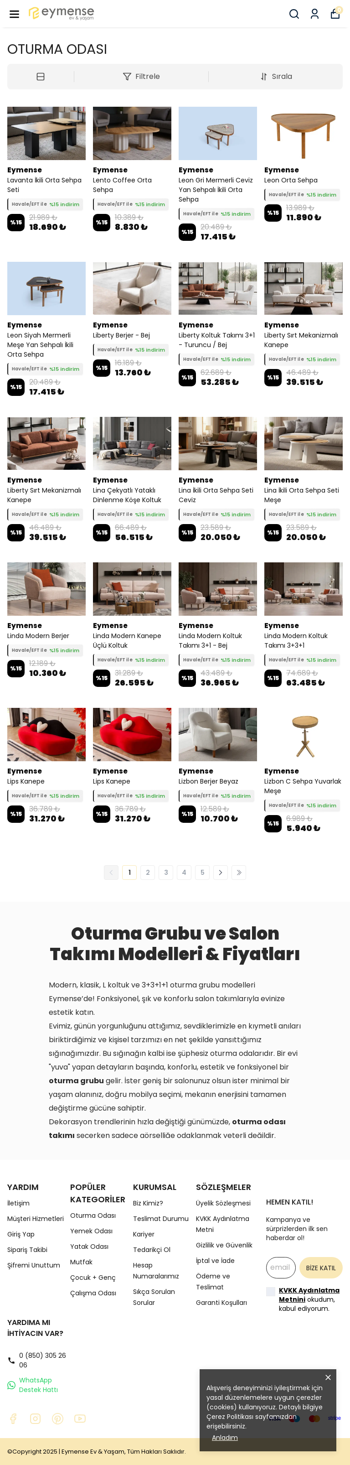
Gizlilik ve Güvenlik (224, 1245)
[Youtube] (80, 1418)
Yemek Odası (91, 1231)
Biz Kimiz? (148, 1203)
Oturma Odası (93, 1215)
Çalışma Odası (93, 1293)
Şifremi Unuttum (33, 1265)
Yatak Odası (89, 1246)
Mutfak (81, 1262)
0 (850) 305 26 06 (36, 1360)
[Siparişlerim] (314, 14)
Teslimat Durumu (161, 1218)
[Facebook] (13, 1418)
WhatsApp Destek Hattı (32, 1385)
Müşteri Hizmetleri (35, 1218)
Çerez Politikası (229, 1416)
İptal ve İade (215, 1260)
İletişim (18, 1203)
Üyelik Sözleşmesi (223, 1203)
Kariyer (143, 1234)
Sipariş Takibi (27, 1249)
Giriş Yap (21, 1234)
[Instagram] (35, 1418)
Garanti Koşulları (221, 1302)
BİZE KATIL (321, 1268)
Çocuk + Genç (93, 1277)
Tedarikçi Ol (151, 1249)
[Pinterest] (57, 1418)
